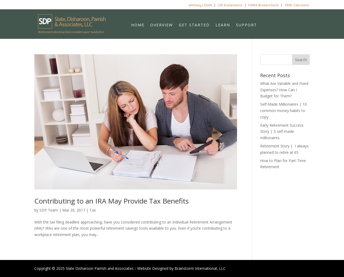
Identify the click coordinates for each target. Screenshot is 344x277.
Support (246, 25)
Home (137, 25)
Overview (161, 25)
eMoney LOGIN (200, 5)
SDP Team (48, 210)
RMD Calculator (297, 5)
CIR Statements (230, 5)
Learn (222, 25)
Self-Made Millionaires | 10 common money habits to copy (283, 110)
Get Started (194, 25)
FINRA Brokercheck (263, 5)
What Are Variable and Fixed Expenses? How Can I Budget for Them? (284, 90)
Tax (92, 210)
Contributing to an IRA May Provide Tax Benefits (111, 201)
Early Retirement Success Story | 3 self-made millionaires (282, 131)
